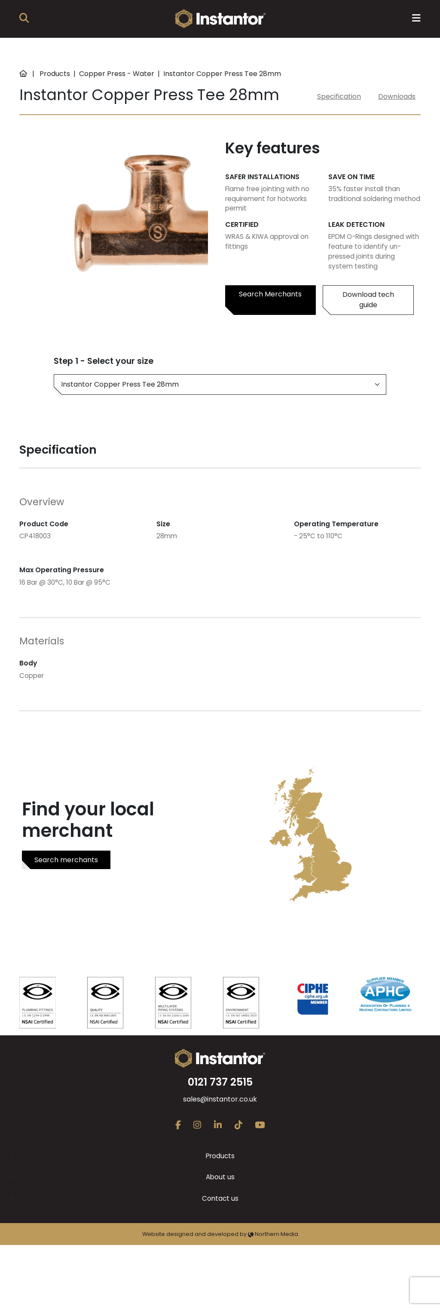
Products (55, 74)
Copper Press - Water (116, 74)
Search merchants (66, 860)
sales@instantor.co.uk (220, 1099)
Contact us (220, 1198)
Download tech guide (368, 300)
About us (220, 1176)
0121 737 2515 (220, 1082)
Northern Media (273, 1234)
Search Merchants (270, 294)
